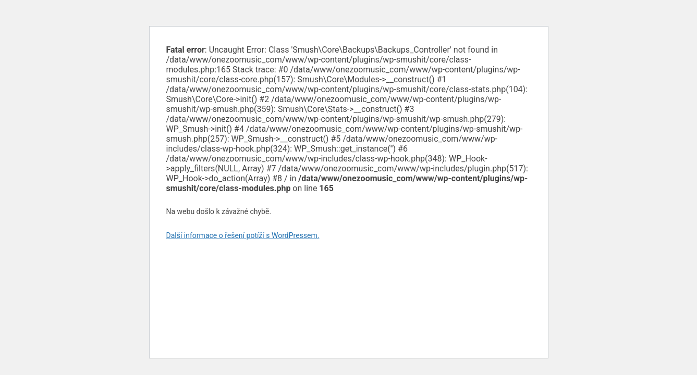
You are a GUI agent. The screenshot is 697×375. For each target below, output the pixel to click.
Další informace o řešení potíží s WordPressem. (243, 235)
